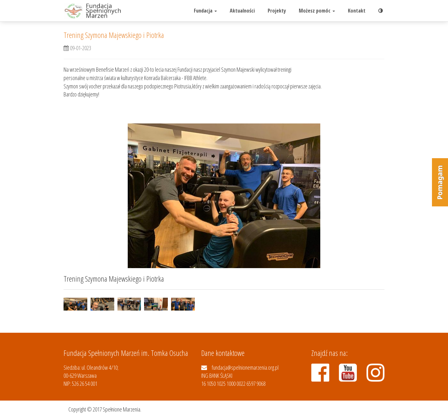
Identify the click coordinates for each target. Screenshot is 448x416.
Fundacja (205, 10)
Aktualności (242, 10)
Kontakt (357, 10)
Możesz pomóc (317, 10)
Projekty (277, 10)
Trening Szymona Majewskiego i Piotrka (114, 35)
